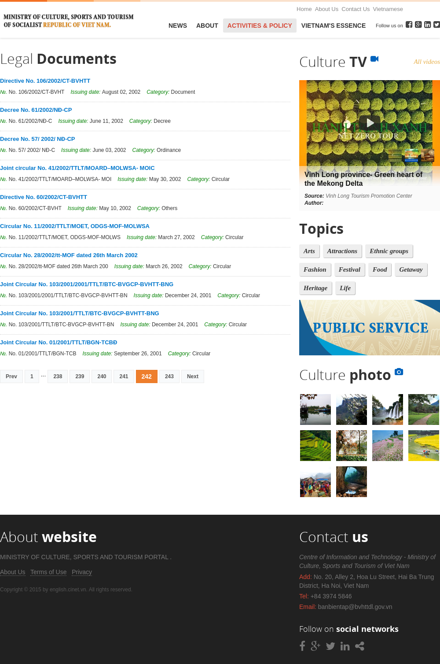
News (178, 25)
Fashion (315, 269)
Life (345, 287)
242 (147, 376)
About (207, 25)
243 (169, 376)
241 (123, 376)
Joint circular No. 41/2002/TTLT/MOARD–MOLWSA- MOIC (77, 168)
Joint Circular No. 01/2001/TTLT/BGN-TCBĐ (58, 342)
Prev (11, 376)
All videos (427, 61)
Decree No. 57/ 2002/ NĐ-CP (37, 139)
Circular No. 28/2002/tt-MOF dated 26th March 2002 (69, 255)
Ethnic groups (389, 251)
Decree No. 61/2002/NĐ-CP (36, 110)
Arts (309, 251)
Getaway (410, 269)
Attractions (342, 251)
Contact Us (355, 9)
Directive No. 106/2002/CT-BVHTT (45, 80)
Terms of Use (48, 571)
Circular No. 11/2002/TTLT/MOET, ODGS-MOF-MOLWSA (75, 226)
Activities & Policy (259, 25)
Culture (338, 61)
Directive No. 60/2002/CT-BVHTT (43, 197)
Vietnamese (388, 9)
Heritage (315, 287)
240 (101, 376)
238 (57, 376)
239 (79, 376)
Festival (349, 269)
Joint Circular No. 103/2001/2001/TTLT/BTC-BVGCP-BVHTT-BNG (86, 284)
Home (304, 9)
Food (380, 269)
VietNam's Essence (333, 25)
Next (192, 376)
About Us (326, 9)
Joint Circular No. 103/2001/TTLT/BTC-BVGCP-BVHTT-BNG (79, 313)
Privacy (82, 571)
